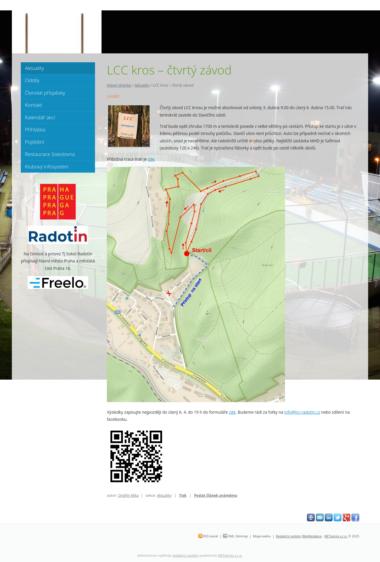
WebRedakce (312, 536)
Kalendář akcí (40, 117)
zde (151, 159)
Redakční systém (288, 536)
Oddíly (32, 80)
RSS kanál (210, 536)
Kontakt (33, 104)
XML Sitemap (238, 536)
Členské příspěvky (45, 92)
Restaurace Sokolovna (50, 154)
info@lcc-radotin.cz (302, 412)
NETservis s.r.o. (336, 536)
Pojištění (34, 141)
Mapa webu (262, 536)
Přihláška (35, 129)
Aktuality (141, 85)
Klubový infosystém (47, 166)
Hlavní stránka (119, 85)
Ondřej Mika (128, 495)
